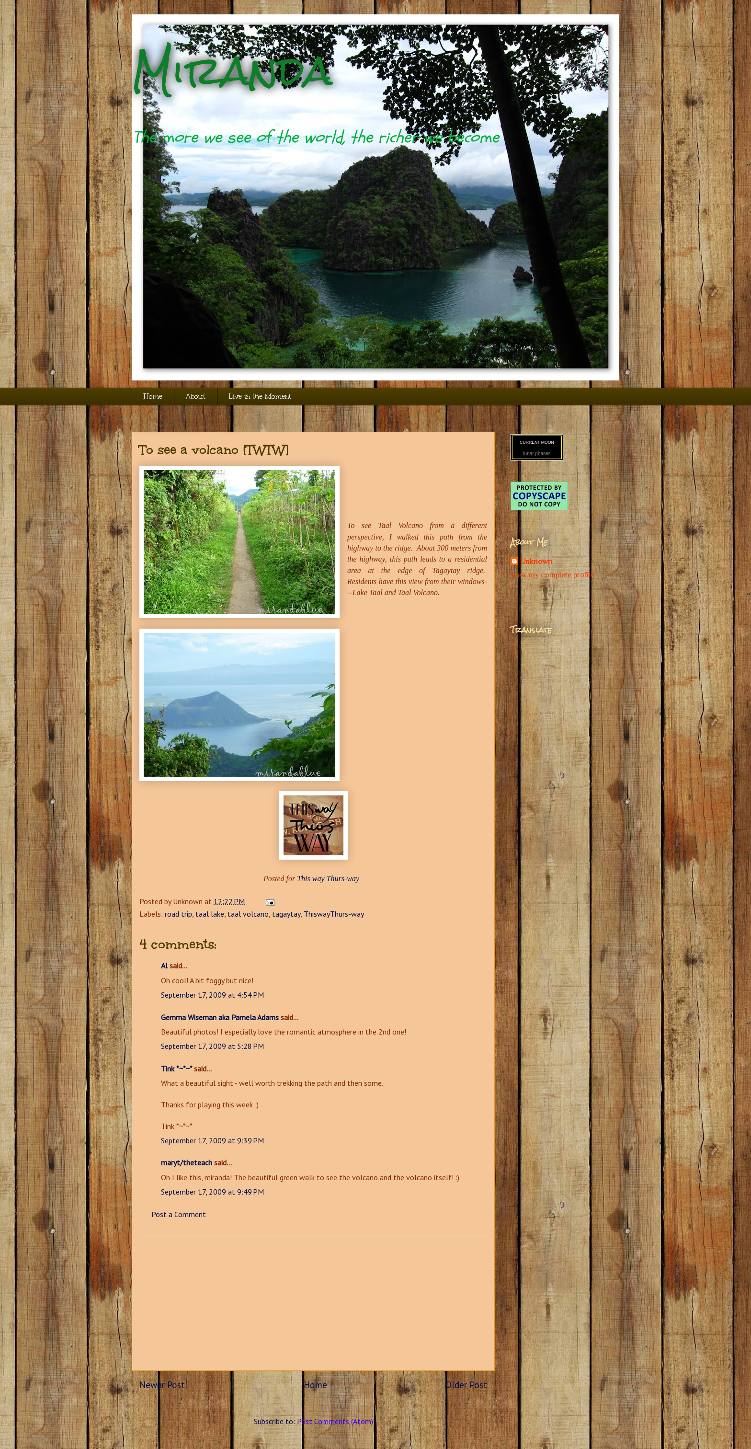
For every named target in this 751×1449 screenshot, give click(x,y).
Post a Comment (178, 1214)
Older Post (466, 1385)
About (195, 396)
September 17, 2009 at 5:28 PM (212, 1046)
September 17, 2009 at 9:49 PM (212, 1191)
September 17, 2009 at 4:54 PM (212, 995)
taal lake (209, 914)
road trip (178, 914)
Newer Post (162, 1385)
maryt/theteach (186, 1162)
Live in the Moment (260, 396)
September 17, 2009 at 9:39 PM (212, 1140)
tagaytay (286, 914)
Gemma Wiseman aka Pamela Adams (220, 1017)
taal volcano (248, 914)
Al (164, 965)
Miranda (232, 70)
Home (153, 396)
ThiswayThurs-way (334, 914)
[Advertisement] (313, 1303)
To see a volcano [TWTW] (214, 449)
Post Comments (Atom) (335, 1421)
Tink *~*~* (176, 1068)
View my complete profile (552, 575)
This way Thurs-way (328, 878)
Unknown (536, 561)
